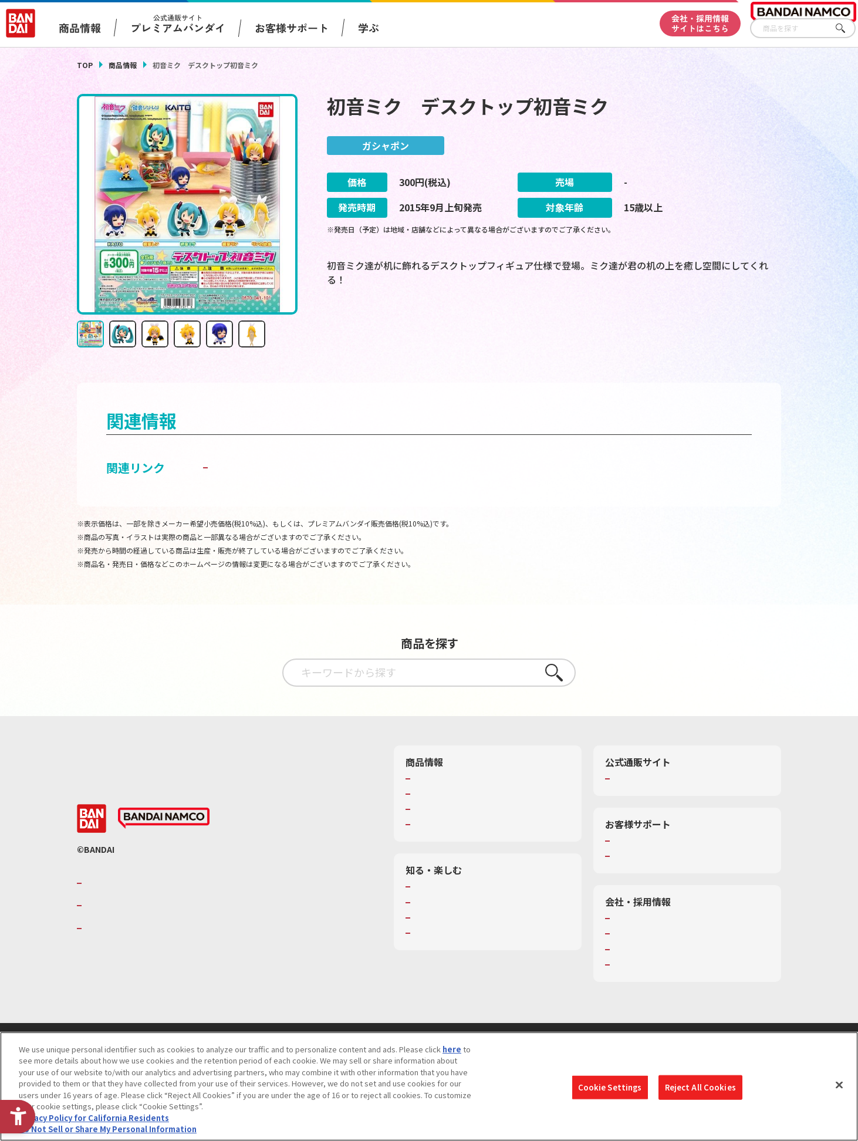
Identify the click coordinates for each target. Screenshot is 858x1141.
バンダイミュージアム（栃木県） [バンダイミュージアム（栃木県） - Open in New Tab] (471, 934)
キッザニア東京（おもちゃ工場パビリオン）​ (490, 919)
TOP (85, 65)
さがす (846, 28)
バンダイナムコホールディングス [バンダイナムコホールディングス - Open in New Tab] (155, 907)
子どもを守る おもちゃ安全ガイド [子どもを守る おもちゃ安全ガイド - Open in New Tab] (300, 468)
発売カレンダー (440, 795)
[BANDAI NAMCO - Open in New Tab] (164, 820)
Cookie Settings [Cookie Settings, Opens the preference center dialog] (610, 1087)
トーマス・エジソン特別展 (459, 904)
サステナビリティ (643, 951)
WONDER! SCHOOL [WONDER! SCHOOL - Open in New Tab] (446, 888)
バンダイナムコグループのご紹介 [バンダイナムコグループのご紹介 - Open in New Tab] (155, 884)
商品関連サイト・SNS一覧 (459, 826)
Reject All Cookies (700, 1087)
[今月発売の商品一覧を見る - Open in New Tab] (672, 329)
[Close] (839, 1085)
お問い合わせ (636, 966)
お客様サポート (292, 27)
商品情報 (123, 65)
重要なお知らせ (640, 858)
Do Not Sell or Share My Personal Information (108, 1129)
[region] (429, 1086)
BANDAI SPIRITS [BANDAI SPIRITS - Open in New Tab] (121, 929)
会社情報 (628, 920)
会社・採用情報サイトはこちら (700, 23)
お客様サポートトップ (651, 842)
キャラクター (436, 811)
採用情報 (628, 935)
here (451, 1049)
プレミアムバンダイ (647, 780)
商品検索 (429, 780)
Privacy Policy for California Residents (94, 1117)
